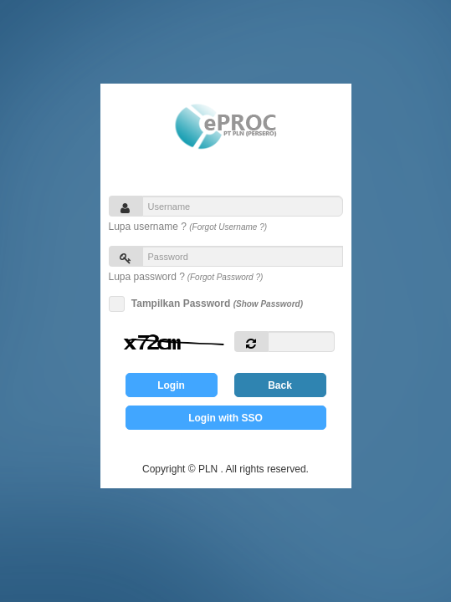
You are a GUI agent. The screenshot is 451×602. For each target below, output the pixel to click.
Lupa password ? (186, 277)
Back (280, 385)
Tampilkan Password (215, 304)
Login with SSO (225, 418)
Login (171, 385)
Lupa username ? (188, 226)
